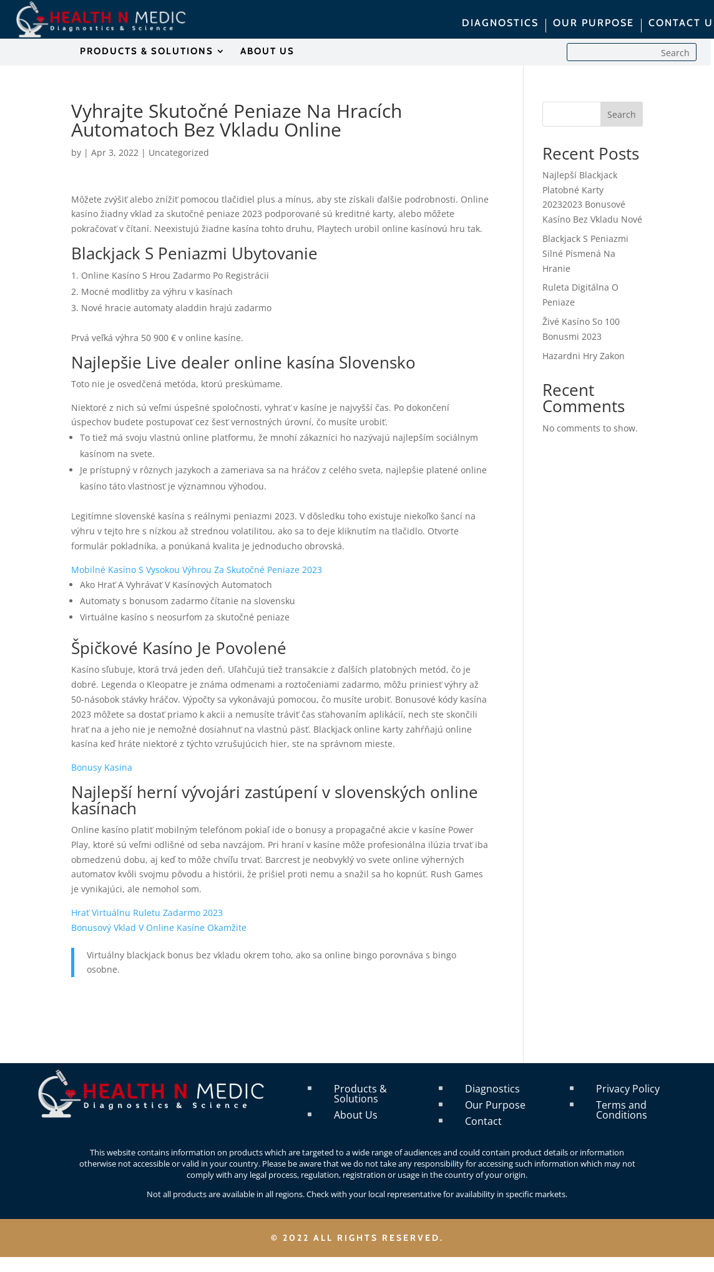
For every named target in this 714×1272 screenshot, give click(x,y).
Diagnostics (492, 1089)
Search (621, 114)
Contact (483, 1121)
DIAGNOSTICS (500, 24)
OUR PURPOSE (593, 24)
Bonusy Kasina (101, 767)
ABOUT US (267, 52)
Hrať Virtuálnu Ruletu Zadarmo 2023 (147, 912)
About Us (356, 1115)
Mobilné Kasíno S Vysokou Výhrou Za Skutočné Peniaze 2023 (196, 570)
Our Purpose (495, 1105)
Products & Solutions (360, 1094)
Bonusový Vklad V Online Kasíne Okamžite (159, 927)
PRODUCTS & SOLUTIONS (146, 52)
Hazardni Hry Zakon (583, 356)
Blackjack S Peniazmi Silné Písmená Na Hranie (585, 253)
